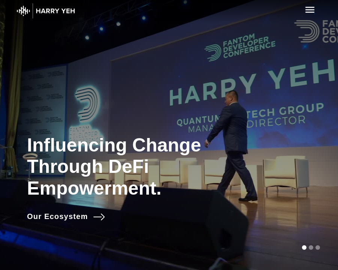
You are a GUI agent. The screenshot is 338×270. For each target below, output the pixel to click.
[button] (304, 247)
